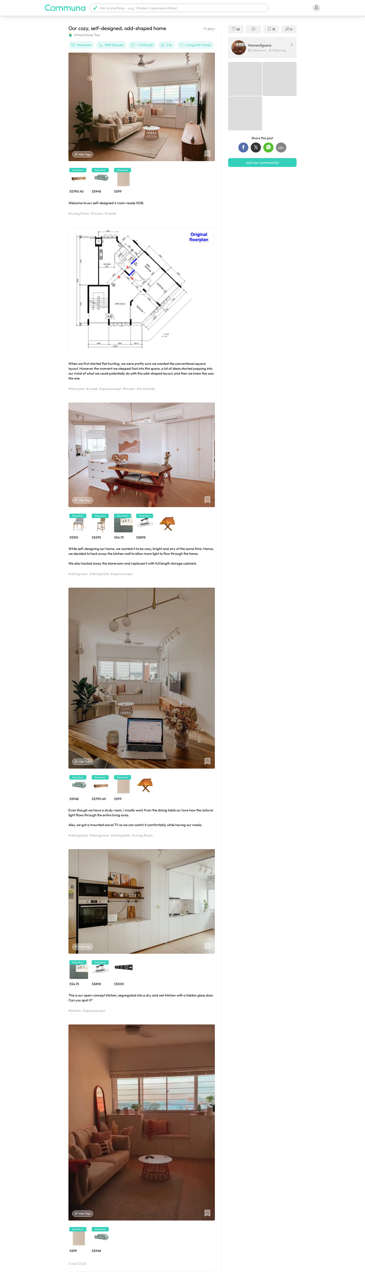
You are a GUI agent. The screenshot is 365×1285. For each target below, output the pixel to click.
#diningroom (78, 574)
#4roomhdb (146, 389)
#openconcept (110, 389)
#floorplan (76, 389)
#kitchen (74, 1010)
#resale (110, 213)
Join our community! (262, 162)
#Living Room (78, 213)
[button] (179, 8)
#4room (97, 213)
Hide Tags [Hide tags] (83, 154)
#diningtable (99, 574)
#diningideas (78, 835)
